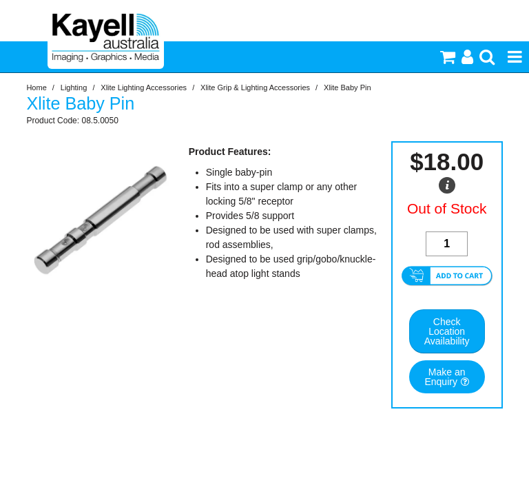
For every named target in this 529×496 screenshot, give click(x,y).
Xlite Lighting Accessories (144, 87)
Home (36, 87)
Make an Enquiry (444, 376)
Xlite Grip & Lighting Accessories (255, 87)
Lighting (74, 87)
